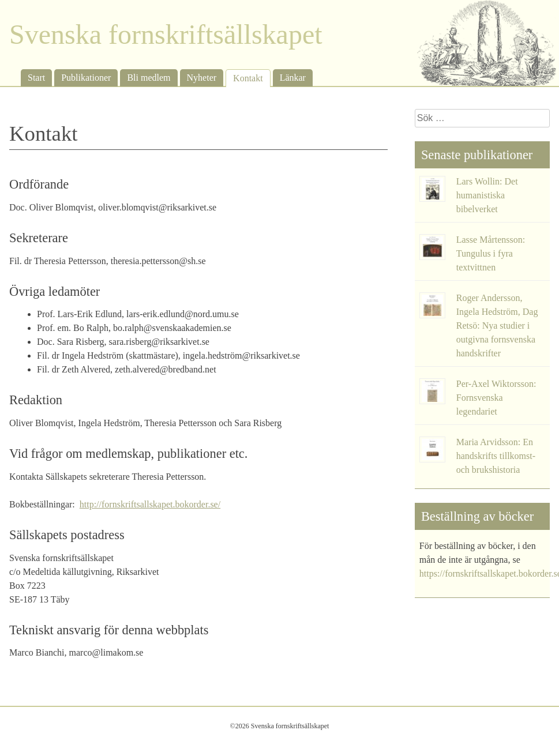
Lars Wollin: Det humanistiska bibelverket (487, 195)
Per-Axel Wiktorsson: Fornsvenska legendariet (496, 397)
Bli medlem (148, 77)
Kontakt (248, 78)
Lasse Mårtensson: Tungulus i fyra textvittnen (491, 253)
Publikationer (86, 77)
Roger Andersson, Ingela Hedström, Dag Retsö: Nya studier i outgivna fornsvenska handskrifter (497, 325)
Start (36, 77)
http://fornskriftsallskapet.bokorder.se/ (150, 504)
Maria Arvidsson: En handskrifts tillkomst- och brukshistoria (495, 456)
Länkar (293, 77)
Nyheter (202, 77)
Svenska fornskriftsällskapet (165, 34)
